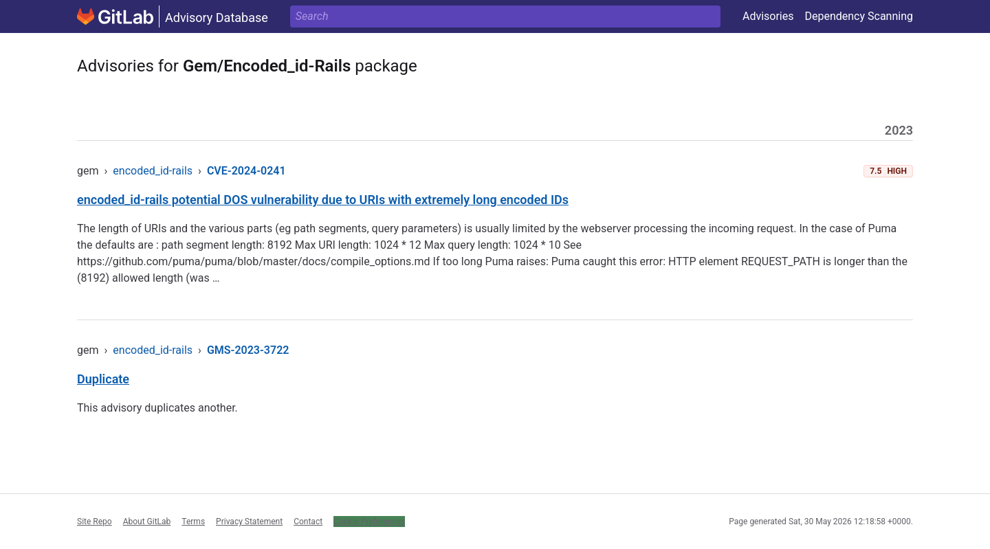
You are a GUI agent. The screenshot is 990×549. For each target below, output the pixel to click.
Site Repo (94, 521)
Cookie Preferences (369, 521)
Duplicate (103, 379)
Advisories (768, 16)
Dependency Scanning (858, 16)
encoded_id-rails (152, 170)
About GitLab (147, 521)
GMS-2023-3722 (248, 350)
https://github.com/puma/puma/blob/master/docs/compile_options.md (253, 261)
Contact (308, 521)
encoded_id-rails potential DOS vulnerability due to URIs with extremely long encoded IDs (323, 199)
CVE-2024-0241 (246, 170)
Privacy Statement (249, 521)
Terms (193, 521)
